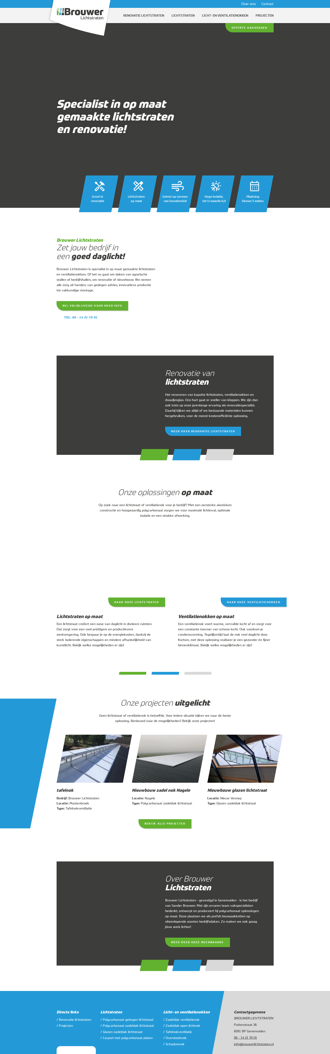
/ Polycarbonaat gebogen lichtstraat (127, 1019)
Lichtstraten (183, 15)
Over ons (248, 3)
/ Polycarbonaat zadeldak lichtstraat (127, 1025)
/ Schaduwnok (174, 1044)
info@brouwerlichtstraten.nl (254, 1044)
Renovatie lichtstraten (143, 15)
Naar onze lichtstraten (136, 602)
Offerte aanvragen (250, 27)
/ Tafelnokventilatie (177, 1032)
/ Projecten (65, 1025)
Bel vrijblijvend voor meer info (92, 305)
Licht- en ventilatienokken (225, 15)
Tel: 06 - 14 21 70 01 (80, 317)
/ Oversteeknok (175, 1038)
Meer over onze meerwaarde (197, 942)
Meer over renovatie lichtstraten (203, 431)
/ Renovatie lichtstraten (74, 1019)
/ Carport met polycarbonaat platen (126, 1038)
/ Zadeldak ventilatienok (181, 1019)
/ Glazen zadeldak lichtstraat (121, 1032)
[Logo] (80, 19)
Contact (267, 3)
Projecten (265, 15)
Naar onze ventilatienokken (253, 602)
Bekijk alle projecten (165, 823)
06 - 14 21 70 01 (245, 1037)
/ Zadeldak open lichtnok (181, 1025)
